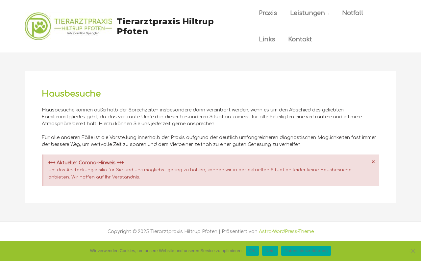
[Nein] (412, 251)
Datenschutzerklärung (306, 250)
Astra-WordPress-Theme (286, 231)
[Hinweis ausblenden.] (373, 162)
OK (252, 250)
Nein (270, 250)
